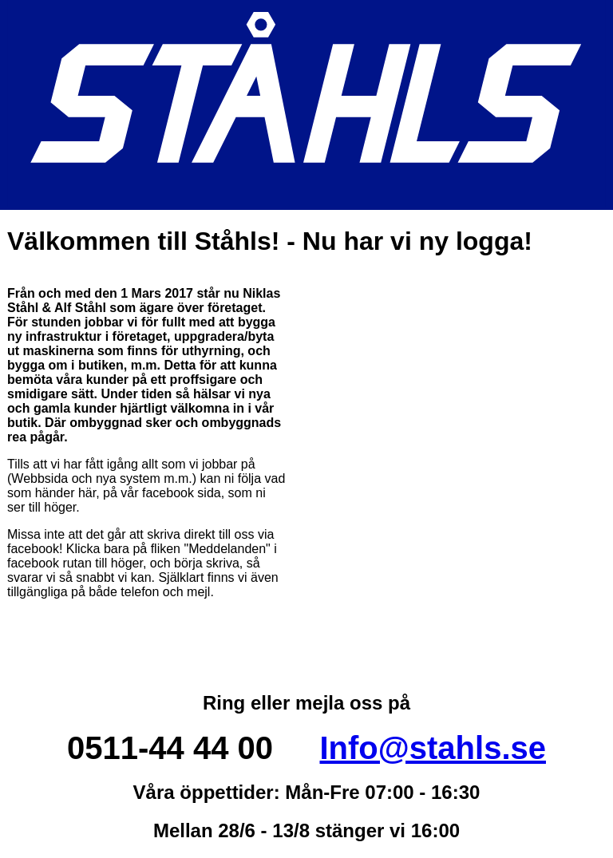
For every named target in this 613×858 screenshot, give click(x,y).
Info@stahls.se (432, 747)
